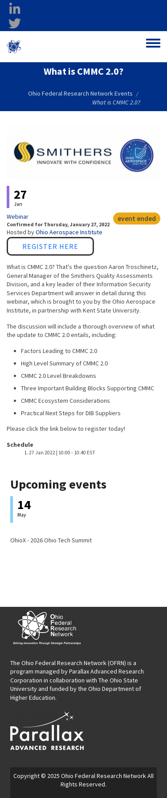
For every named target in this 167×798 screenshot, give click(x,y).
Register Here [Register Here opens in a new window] (50, 246)
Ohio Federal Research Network (59, 46)
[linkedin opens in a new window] (15, 9)
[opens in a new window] (47, 730)
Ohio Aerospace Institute (69, 232)
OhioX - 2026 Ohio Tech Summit (51, 540)
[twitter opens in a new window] (15, 23)
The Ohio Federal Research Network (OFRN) (68, 663)
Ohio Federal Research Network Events (80, 93)
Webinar (18, 217)
